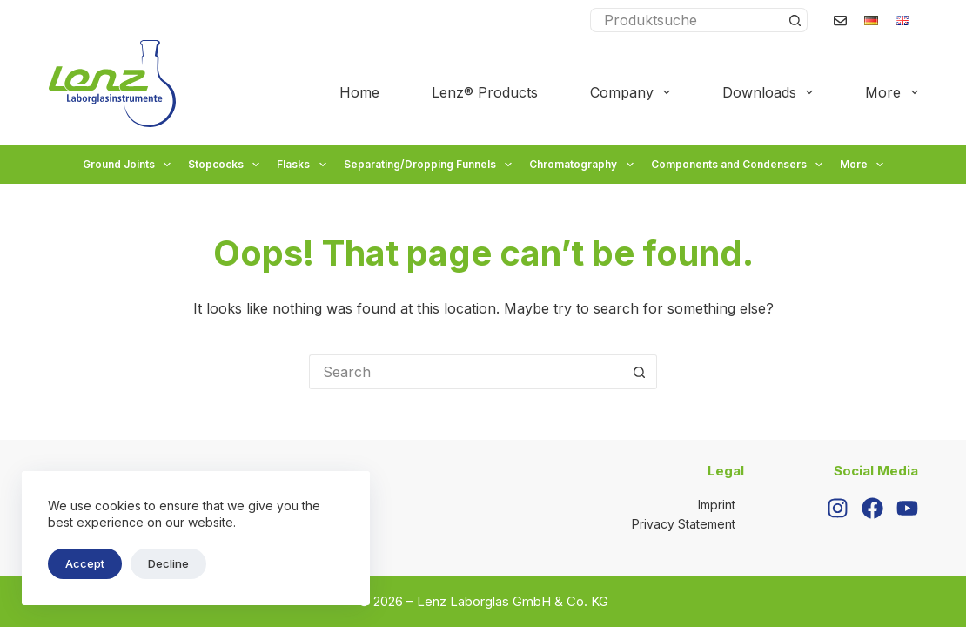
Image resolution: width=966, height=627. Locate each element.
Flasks (303, 164)
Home (359, 92)
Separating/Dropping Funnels (430, 164)
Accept (84, 563)
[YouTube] (907, 508)
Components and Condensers (739, 164)
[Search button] (795, 20)
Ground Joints (129, 164)
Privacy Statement (683, 523)
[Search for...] (686, 20)
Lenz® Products (485, 92)
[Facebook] (872, 508)
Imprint (716, 504)
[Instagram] (838, 508)
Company (633, 92)
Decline (168, 563)
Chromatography (583, 164)
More (891, 92)
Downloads (771, 92)
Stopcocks (226, 164)
